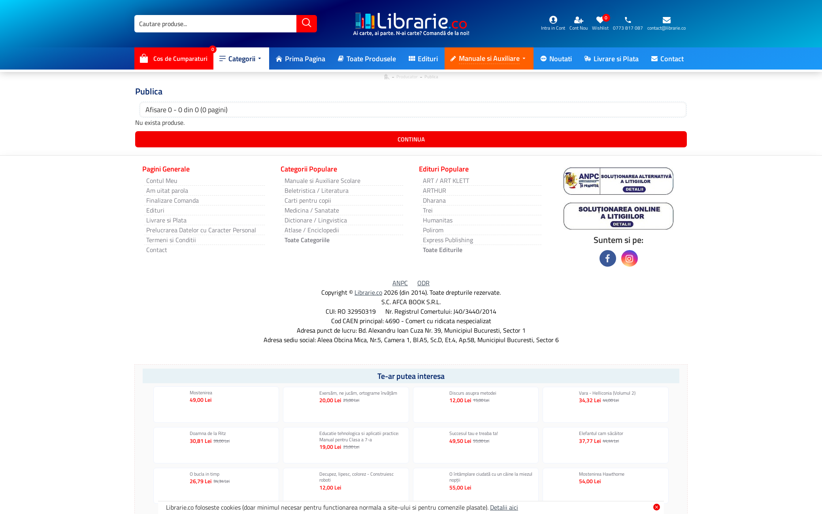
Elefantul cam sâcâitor (601, 433)
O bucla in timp (204, 474)
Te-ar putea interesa (411, 376)
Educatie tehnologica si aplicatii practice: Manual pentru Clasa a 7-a (359, 436)
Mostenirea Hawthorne (601, 474)
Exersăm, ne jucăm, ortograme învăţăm (358, 393)
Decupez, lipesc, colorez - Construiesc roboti (356, 477)
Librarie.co (368, 292)
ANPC (400, 283)
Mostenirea (201, 393)
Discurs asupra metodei (472, 393)
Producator (407, 76)
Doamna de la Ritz (208, 433)
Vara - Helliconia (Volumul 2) (607, 393)
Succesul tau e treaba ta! (473, 433)
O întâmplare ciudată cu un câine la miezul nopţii (490, 477)
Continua (411, 139)
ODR (423, 283)
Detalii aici (504, 507)
